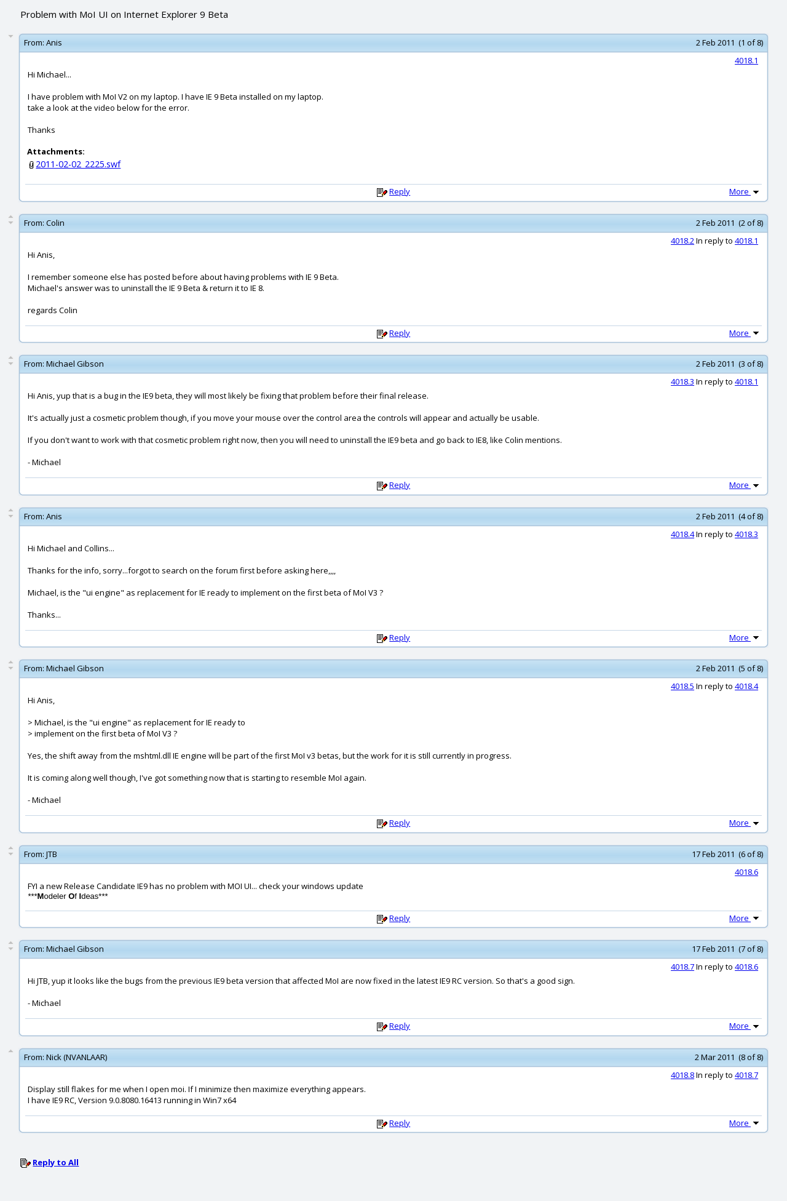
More (745, 191)
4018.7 (682, 966)
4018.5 (682, 686)
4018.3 (682, 381)
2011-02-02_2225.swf (78, 164)
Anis (54, 42)
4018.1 (746, 60)
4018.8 (682, 1074)
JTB (51, 854)
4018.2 (682, 240)
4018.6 (746, 871)
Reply (399, 191)
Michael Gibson (75, 363)
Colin (55, 222)
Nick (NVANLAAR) (76, 1057)
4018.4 (682, 534)
